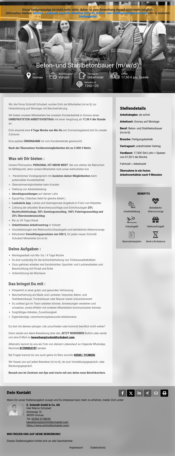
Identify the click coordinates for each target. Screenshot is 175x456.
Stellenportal (88, 16)
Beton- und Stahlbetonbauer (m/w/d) (121, 13)
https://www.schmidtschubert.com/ (47, 425)
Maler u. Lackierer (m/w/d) (51, 13)
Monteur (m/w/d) (83, 13)
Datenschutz (98, 447)
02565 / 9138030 (84, 355)
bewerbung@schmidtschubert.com (53, 337)
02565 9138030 (41, 419)
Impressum (76, 447)
